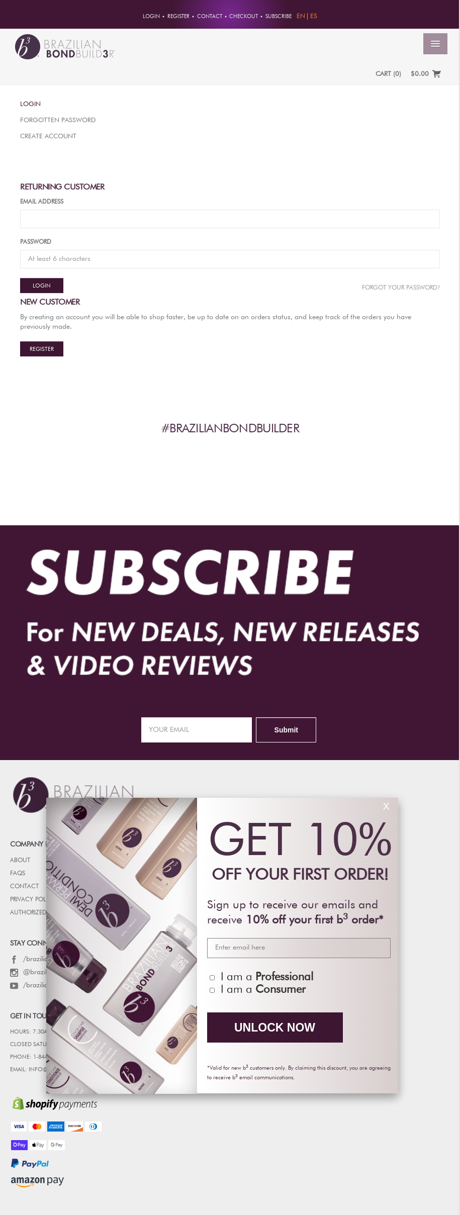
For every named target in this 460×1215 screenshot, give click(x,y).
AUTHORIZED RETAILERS (42, 913)
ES (313, 16)
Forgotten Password (58, 120)
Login (30, 104)
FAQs (17, 874)
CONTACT (24, 887)
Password (35, 242)
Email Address (41, 202)
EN (301, 16)
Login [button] (151, 16)
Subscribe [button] (278, 16)
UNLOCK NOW (274, 1027)
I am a (267, 977)
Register (42, 349)
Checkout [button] (243, 16)
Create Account (48, 136)
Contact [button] (209, 16)
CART (388, 74)
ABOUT (20, 861)
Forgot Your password (401, 287)
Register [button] (178, 16)
